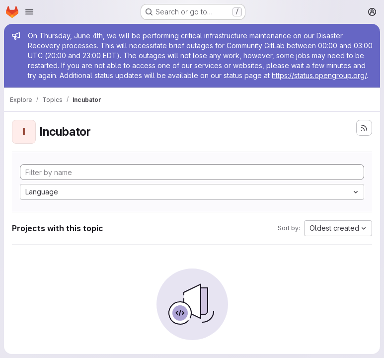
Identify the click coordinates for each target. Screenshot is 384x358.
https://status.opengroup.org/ (319, 75)
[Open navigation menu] (29, 12)
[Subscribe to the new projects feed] (364, 128)
